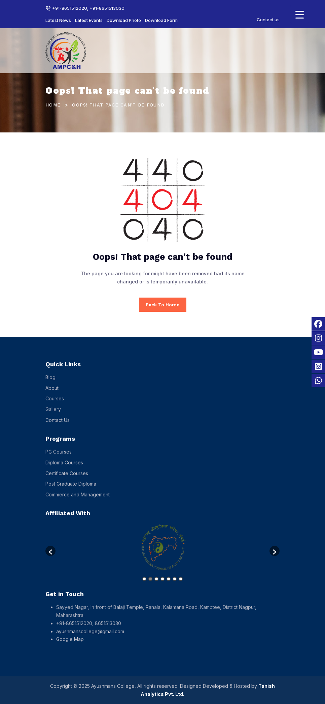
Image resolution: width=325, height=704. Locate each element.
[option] (162, 552)
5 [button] (169, 584)
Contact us (268, 19)
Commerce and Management (77, 499)
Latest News (58, 20)
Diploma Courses (64, 467)
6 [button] (175, 584)
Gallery (53, 414)
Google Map (70, 644)
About (52, 392)
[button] (50, 556)
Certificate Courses (66, 478)
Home (53, 105)
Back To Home (163, 304)
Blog (50, 382)
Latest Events (89, 20)
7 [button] (181, 584)
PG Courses (58, 456)
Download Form (161, 20)
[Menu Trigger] (299, 14)
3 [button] (156, 584)
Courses (54, 403)
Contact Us (57, 424)
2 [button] (150, 584)
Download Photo (124, 20)
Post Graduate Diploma (70, 488)
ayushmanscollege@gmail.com (90, 636)
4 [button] (162, 584)
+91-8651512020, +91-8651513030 (88, 8)
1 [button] (144, 584)
